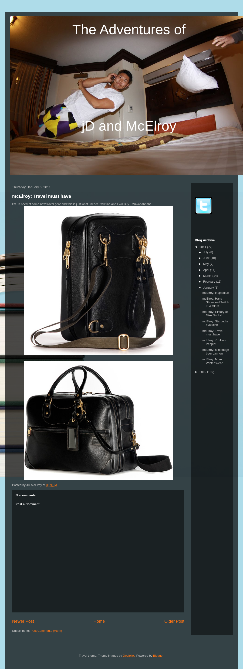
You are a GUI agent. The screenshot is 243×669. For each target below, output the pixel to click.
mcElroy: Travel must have (41, 196)
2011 (203, 247)
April (206, 270)
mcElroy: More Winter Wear (212, 361)
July (206, 252)
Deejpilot (129, 655)
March (208, 275)
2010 (203, 372)
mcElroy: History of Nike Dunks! (215, 313)
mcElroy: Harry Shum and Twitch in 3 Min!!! (215, 302)
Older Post (174, 621)
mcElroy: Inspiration (215, 292)
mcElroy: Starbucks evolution (215, 323)
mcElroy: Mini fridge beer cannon (215, 351)
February (209, 281)
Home (99, 621)
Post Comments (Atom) (46, 630)
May (206, 264)
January (209, 287)
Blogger (158, 655)
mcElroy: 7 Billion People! (214, 342)
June (207, 258)
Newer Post (23, 621)
